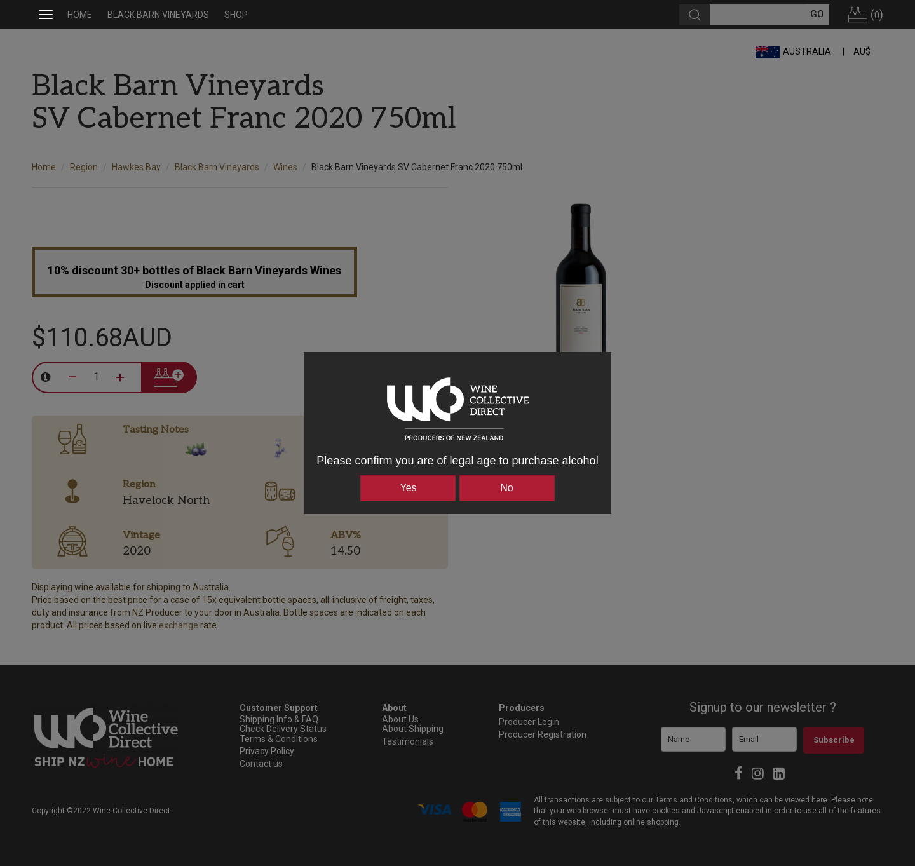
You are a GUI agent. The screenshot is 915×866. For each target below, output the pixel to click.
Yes (408, 487)
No (506, 487)
